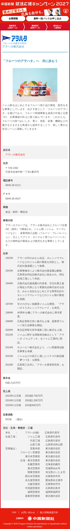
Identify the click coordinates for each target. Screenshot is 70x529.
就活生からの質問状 (57, 27)
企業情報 (13, 18)
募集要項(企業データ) (12, 27)
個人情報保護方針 (49, 512)
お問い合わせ (28, 512)
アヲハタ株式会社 (15, 154)
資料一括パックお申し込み (47, 18)
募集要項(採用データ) (35, 27)
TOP (14, 512)
